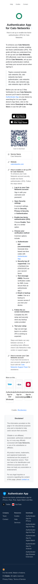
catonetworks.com (17, 164)
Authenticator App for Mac (30, 525)
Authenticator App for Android (30, 546)
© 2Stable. (6, 576)
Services (17, 522)
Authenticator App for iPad (30, 531)
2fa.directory (22, 410)
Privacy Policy (8, 579)
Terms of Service (20, 579)
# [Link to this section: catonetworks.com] (31, 28)
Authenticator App (12, 97)
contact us (25, 479)
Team (5, 516)
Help (11, 4)
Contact (25, 4)
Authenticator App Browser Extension (30, 554)
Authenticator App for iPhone (30, 518)
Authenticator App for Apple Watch (30, 538)
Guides (18, 4)
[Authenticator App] (15, 494)
